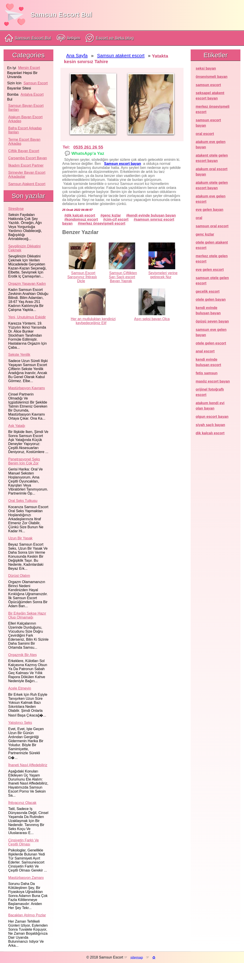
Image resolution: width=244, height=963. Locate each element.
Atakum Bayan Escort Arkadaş (25, 119)
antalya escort (32, 94)
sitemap (136, 957)
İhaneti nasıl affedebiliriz (27, 765)
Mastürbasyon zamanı (26, 878)
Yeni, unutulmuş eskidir (27, 317)
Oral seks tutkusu (23, 501)
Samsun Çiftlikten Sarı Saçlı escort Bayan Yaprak (123, 277)
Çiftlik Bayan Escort (23, 151)
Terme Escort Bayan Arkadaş (24, 141)
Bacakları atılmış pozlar (27, 915)
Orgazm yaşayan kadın (27, 284)
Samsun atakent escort (26, 184)
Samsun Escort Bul (61, 14)
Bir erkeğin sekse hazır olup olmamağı (27, 615)
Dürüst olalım (19, 576)
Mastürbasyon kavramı (26, 388)
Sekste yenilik (19, 354)
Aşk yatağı (16, 426)
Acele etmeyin (19, 688)
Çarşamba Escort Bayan (27, 158)
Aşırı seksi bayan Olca (152, 319)
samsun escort (35, 83)
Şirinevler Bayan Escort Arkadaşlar (26, 174)
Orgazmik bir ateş (22, 655)
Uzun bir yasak (20, 538)
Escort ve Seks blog (109, 38)
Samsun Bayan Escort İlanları (26, 108)
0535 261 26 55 (88, 147)
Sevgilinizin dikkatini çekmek (24, 248)
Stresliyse (16, 209)
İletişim (68, 38)
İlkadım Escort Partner (26, 165)
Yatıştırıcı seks (20, 723)
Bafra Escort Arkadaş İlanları (25, 130)
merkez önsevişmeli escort (102, 223)
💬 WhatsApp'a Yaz (84, 153)
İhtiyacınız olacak (22, 803)
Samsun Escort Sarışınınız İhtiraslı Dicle (82, 277)
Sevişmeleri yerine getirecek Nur (162, 275)
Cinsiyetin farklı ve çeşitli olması (23, 842)
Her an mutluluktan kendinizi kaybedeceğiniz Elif (93, 321)
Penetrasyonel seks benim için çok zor (24, 461)
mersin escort (29, 68)
